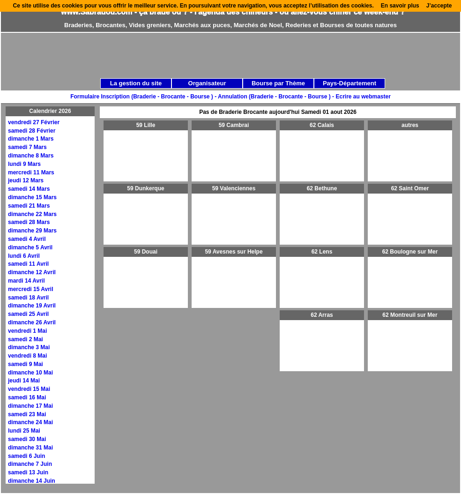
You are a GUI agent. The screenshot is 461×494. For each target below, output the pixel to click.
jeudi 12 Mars (26, 180)
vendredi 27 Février (33, 122)
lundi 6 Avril (24, 256)
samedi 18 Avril (28, 297)
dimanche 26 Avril (32, 322)
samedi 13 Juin (28, 472)
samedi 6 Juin (26, 456)
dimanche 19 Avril (32, 305)
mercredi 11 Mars (31, 172)
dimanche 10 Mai (30, 372)
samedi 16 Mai (27, 397)
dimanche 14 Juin (31, 481)
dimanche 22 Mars (32, 214)
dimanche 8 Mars (30, 155)
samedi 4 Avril (26, 239)
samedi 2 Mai (25, 339)
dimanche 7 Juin (30, 464)
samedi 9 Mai (25, 364)
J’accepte (439, 5)
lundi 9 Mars (24, 164)
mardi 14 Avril (26, 280)
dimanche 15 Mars (32, 197)
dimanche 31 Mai (30, 447)
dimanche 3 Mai (29, 347)
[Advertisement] (189, 99)
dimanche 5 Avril (30, 247)
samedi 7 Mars (27, 147)
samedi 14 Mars (29, 189)
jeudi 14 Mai (24, 380)
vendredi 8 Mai (27, 355)
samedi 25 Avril (28, 314)
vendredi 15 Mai (29, 389)
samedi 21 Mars (29, 205)
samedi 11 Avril (28, 264)
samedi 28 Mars (29, 222)
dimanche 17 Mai (30, 406)
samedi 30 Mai (27, 439)
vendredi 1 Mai (27, 331)
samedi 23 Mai (27, 414)
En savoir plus (400, 5)
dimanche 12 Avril (32, 272)
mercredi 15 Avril (30, 289)
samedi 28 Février (31, 130)
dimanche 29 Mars (32, 230)
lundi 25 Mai (24, 430)
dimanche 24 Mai (30, 422)
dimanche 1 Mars (30, 138)
